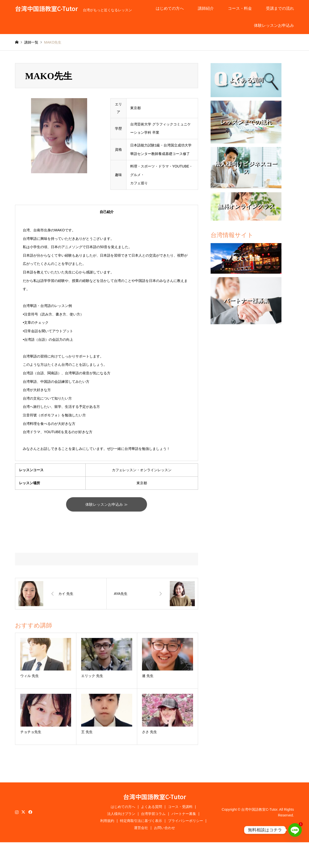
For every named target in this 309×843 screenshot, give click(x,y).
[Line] (295, 830)
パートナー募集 (184, 814)
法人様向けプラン (121, 814)
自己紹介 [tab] (107, 212)
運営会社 (141, 828)
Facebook (30, 812)
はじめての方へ (170, 8)
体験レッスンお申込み (274, 25)
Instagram (17, 812)
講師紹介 (206, 8)
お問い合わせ (164, 828)
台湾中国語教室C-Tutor (154, 797)
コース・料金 (240, 8)
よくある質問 (151, 807)
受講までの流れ (280, 8)
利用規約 (107, 821)
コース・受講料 (180, 807)
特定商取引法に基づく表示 (141, 821)
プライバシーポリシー (185, 821)
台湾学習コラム (153, 814)
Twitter (23, 812)
